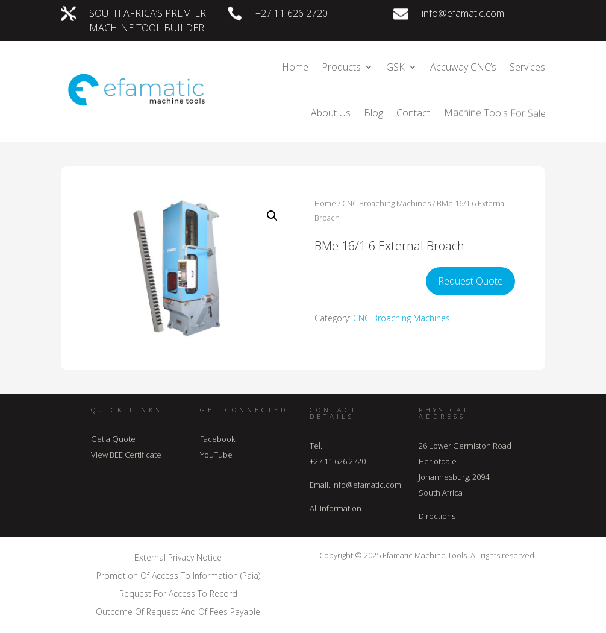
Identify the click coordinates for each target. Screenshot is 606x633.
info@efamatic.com (463, 13)
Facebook (217, 438)
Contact (413, 112)
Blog (373, 112)
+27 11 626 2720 (291, 13)
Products (341, 67)
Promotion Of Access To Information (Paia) (178, 575)
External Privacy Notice (178, 557)
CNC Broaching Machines (386, 203)
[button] (272, 216)
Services (527, 67)
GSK (395, 67)
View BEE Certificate (126, 454)
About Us (331, 112)
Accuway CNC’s (463, 67)
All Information (335, 508)
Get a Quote (113, 438)
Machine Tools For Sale (494, 112)
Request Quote (470, 281)
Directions (437, 516)
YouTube (216, 454)
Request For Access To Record (178, 593)
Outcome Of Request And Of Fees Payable (178, 611)
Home (295, 67)
